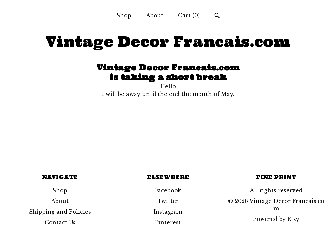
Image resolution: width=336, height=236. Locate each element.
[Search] (217, 16)
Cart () (189, 15)
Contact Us (60, 222)
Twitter (168, 201)
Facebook (168, 190)
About (154, 15)
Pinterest (168, 222)
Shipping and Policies (60, 211)
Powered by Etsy (276, 219)
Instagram (168, 211)
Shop (123, 15)
